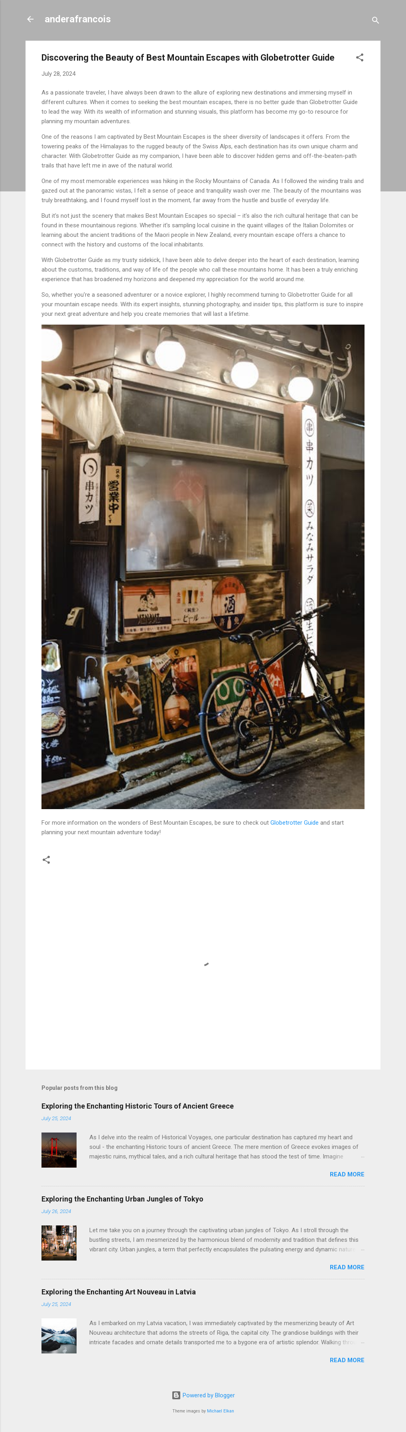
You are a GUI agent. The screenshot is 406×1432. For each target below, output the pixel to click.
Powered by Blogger (203, 1395)
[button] (360, 59)
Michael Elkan (220, 1411)
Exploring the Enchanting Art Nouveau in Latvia (118, 1292)
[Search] (375, 22)
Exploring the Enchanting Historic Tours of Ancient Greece (137, 1106)
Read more (347, 1174)
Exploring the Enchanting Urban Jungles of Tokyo (122, 1199)
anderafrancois (78, 19)
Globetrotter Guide (294, 822)
